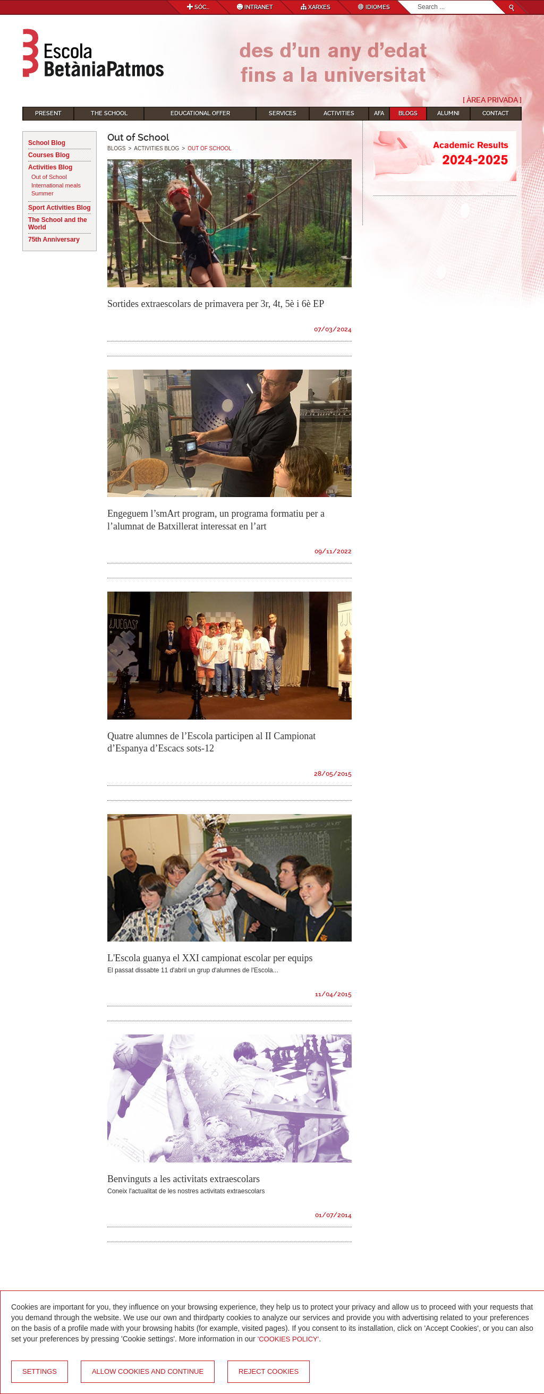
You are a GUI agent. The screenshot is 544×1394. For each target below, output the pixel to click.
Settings (39, 1371)
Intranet (255, 7)
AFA (379, 113)
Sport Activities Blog (59, 207)
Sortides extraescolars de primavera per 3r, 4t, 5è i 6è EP (215, 303)
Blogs (408, 113)
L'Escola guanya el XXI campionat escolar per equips (210, 958)
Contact (495, 113)
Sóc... (198, 7)
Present (48, 113)
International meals (56, 185)
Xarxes (315, 7)
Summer (42, 193)
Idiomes (374, 7)
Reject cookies (269, 1371)
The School (109, 113)
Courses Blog (49, 155)
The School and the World (57, 223)
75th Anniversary (54, 239)
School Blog (46, 143)
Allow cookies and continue (147, 1371)
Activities (339, 113)
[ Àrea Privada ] (492, 100)
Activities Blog (50, 167)
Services (282, 113)
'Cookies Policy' (288, 1339)
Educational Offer (200, 113)
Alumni (448, 113)
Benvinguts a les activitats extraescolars (183, 1179)
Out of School (49, 177)
